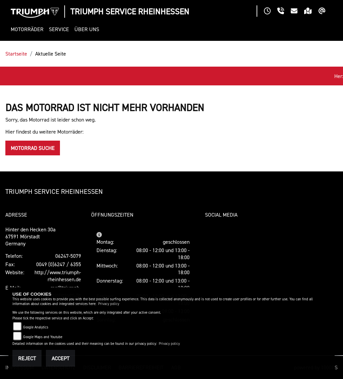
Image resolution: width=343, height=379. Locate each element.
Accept (60, 358)
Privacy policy (108, 304)
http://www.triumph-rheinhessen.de (58, 276)
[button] (28, 29)
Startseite (16, 53)
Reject (27, 358)
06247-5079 (68, 255)
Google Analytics (35, 327)
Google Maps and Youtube (42, 337)
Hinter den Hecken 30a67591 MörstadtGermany (30, 236)
